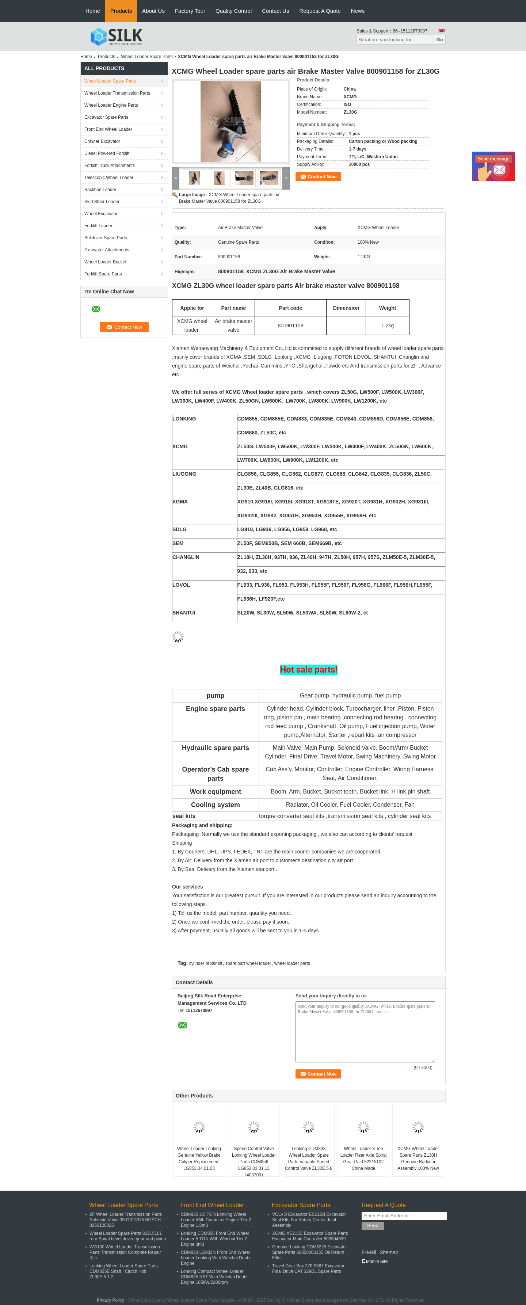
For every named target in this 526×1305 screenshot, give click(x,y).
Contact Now (322, 176)
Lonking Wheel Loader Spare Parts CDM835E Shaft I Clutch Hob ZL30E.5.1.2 (123, 1271)
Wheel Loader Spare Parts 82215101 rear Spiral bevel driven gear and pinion (127, 1236)
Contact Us (275, 11)
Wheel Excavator (101, 213)
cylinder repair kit (205, 963)
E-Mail (369, 1252)
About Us (153, 11)
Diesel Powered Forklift (106, 153)
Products (121, 11)
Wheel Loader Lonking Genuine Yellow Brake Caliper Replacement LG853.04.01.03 (199, 1158)
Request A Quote (319, 11)
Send (372, 1225)
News (358, 11)
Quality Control (234, 11)
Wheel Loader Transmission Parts (117, 93)
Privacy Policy (110, 1300)
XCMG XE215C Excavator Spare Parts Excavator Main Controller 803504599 (310, 1236)
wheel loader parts (292, 963)
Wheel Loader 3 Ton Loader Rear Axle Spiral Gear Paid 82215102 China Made (363, 1158)
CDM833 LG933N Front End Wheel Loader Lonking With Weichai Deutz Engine (216, 1258)
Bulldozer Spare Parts (105, 237)
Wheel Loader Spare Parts (146, 56)
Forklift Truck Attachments (109, 165)
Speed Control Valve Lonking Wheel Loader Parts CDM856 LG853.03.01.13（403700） (254, 1161)
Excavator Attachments (106, 249)
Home (92, 11)
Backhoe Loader (100, 189)
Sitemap (389, 1252)
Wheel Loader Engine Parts (111, 105)
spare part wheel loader (248, 963)
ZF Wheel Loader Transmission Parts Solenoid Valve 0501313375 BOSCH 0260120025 (125, 1220)
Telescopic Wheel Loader (108, 177)
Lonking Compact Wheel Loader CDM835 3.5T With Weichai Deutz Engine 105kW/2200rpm (214, 1277)
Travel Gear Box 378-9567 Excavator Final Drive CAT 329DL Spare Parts (308, 1268)
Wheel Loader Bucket (105, 262)
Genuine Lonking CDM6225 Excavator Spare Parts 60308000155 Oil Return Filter (309, 1252)
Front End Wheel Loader (108, 129)
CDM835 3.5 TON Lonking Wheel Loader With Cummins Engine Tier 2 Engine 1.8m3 (216, 1220)
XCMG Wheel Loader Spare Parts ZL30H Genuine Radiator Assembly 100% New (418, 1158)
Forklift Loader (98, 225)
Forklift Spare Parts (103, 274)
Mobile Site (375, 1261)
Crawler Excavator (102, 141)
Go (439, 39)
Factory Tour (190, 11)
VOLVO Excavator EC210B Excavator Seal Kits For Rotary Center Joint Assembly (309, 1220)
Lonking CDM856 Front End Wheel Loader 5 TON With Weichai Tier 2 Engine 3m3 (215, 1239)
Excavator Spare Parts (106, 117)
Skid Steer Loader (101, 201)
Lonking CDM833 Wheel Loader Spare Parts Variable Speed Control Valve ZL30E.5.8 (308, 1158)
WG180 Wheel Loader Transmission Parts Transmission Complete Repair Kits (125, 1252)
